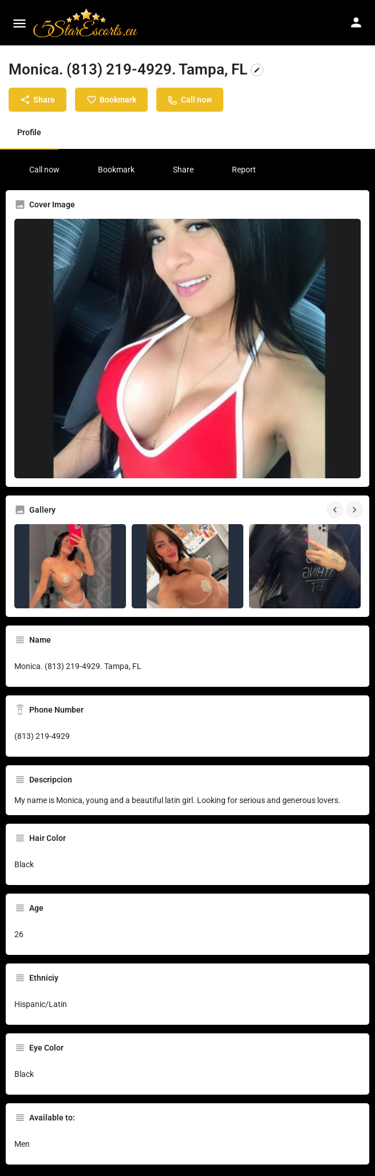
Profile (29, 132)
